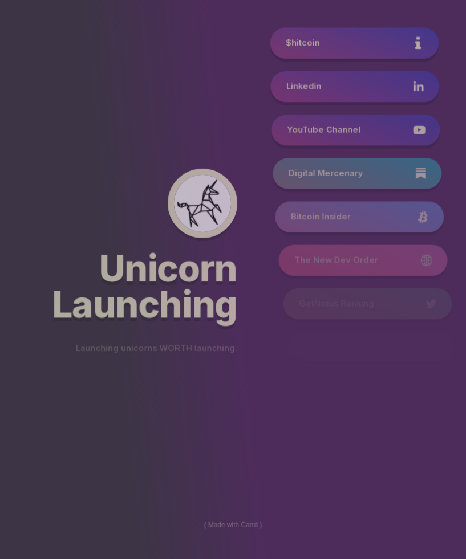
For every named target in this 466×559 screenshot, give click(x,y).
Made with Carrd (233, 524)
